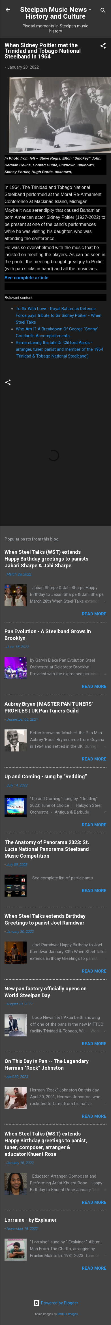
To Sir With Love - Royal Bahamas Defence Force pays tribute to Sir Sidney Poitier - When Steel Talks (58, 315)
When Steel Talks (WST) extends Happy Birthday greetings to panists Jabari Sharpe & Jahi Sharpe (46, 558)
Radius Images (68, 1314)
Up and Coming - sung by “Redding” (46, 776)
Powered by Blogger (55, 1303)
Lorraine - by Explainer (31, 1220)
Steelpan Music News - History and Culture (55, 13)
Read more (94, 613)
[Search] (103, 11)
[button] (103, 46)
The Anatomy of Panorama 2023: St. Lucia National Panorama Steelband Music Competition (47, 849)
